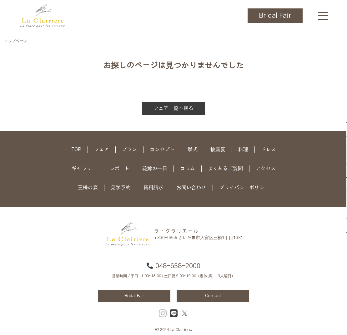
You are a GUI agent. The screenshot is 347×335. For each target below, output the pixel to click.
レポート (119, 168)
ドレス (268, 149)
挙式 (193, 149)
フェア (101, 149)
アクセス (266, 168)
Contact (213, 296)
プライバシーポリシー (244, 187)
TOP (76, 149)
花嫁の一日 (154, 168)
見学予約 (121, 187)
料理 (243, 149)
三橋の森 (88, 187)
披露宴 (217, 149)
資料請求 (153, 187)
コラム (187, 168)
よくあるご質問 (225, 168)
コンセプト (162, 149)
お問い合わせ (191, 187)
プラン (129, 149)
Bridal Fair (275, 15)
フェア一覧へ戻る (173, 108)
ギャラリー (84, 168)
